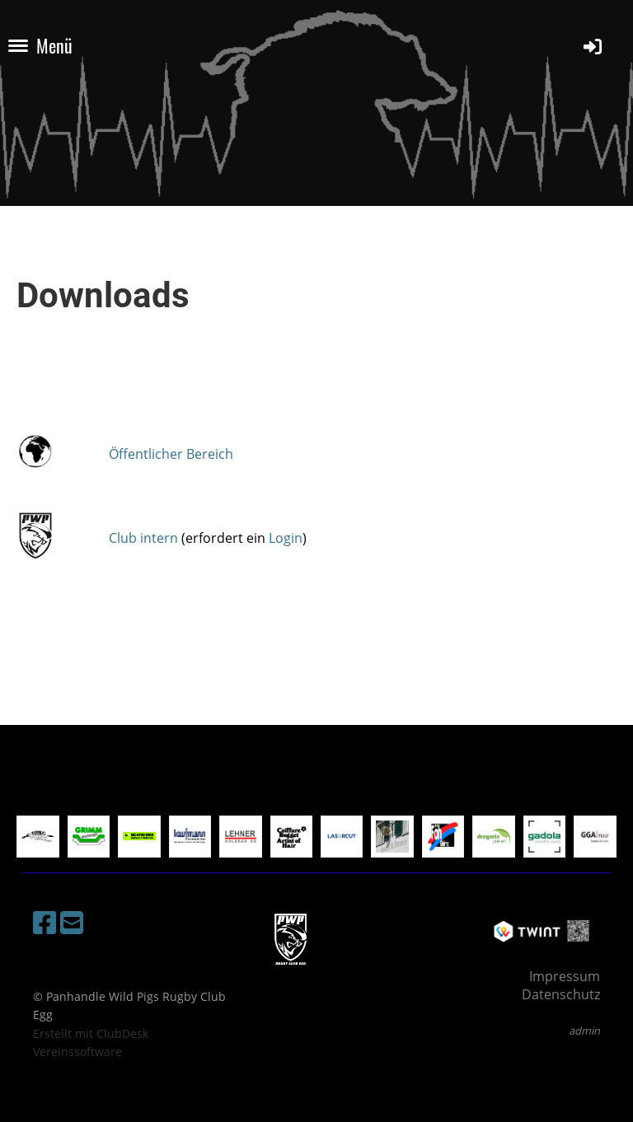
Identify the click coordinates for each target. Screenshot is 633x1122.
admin (584, 1030)
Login (285, 538)
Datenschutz (561, 994)
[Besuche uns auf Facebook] (44, 922)
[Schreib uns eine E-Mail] (71, 922)
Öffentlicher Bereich (171, 454)
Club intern (143, 538)
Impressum (564, 976)
